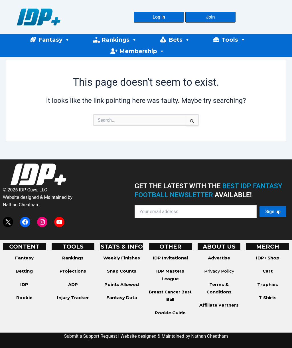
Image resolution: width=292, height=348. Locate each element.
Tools (234, 39)
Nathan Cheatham (21, 204)
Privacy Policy (219, 271)
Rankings (119, 39)
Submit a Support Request (90, 336)
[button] (159, 17)
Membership (142, 51)
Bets (179, 39)
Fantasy (54, 39)
